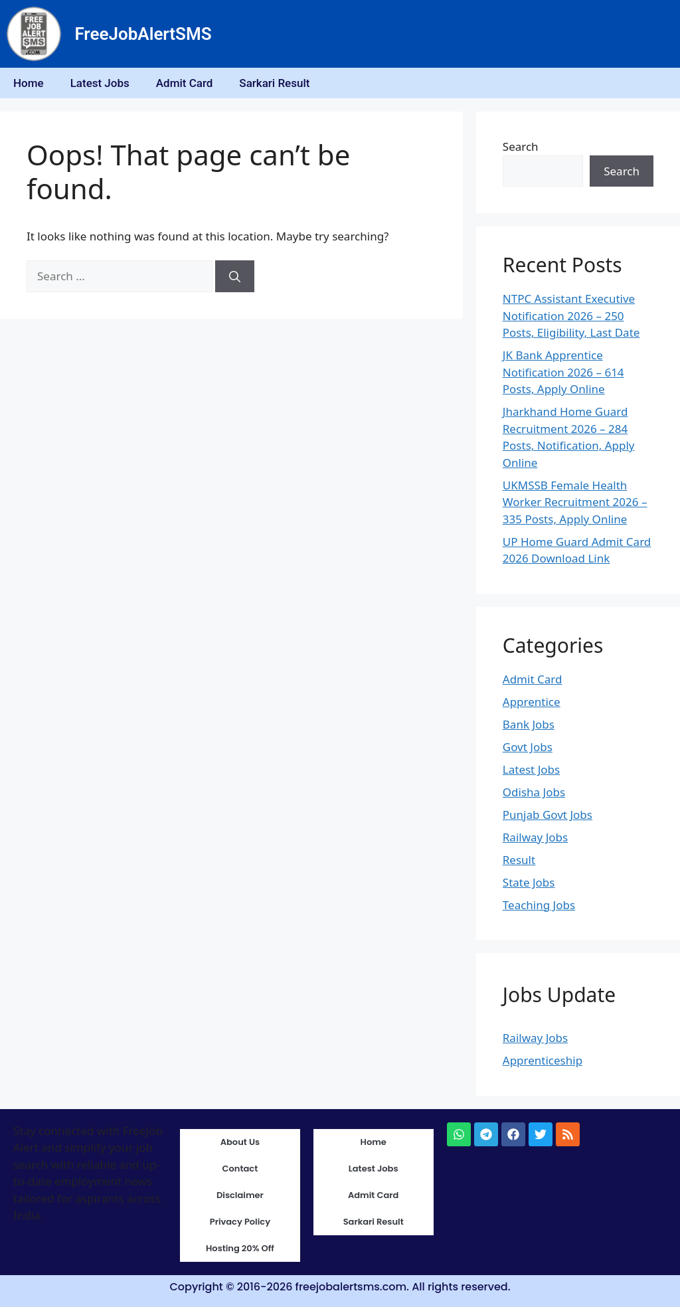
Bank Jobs (528, 724)
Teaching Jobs (539, 905)
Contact (240, 1168)
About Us (240, 1142)
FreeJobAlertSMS (142, 34)
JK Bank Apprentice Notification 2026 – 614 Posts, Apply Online (563, 371)
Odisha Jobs (534, 792)
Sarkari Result (274, 83)
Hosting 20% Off (240, 1248)
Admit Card (184, 83)
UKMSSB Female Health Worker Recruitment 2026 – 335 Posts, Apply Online (575, 502)
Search (521, 146)
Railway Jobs (535, 837)
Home (28, 83)
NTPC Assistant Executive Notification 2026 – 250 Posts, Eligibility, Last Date (571, 315)
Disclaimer (240, 1195)
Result (519, 859)
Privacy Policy (240, 1221)
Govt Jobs (527, 746)
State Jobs (529, 882)
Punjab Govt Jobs (547, 814)
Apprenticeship (542, 1060)
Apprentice (531, 701)
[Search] (234, 276)
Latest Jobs (99, 83)
